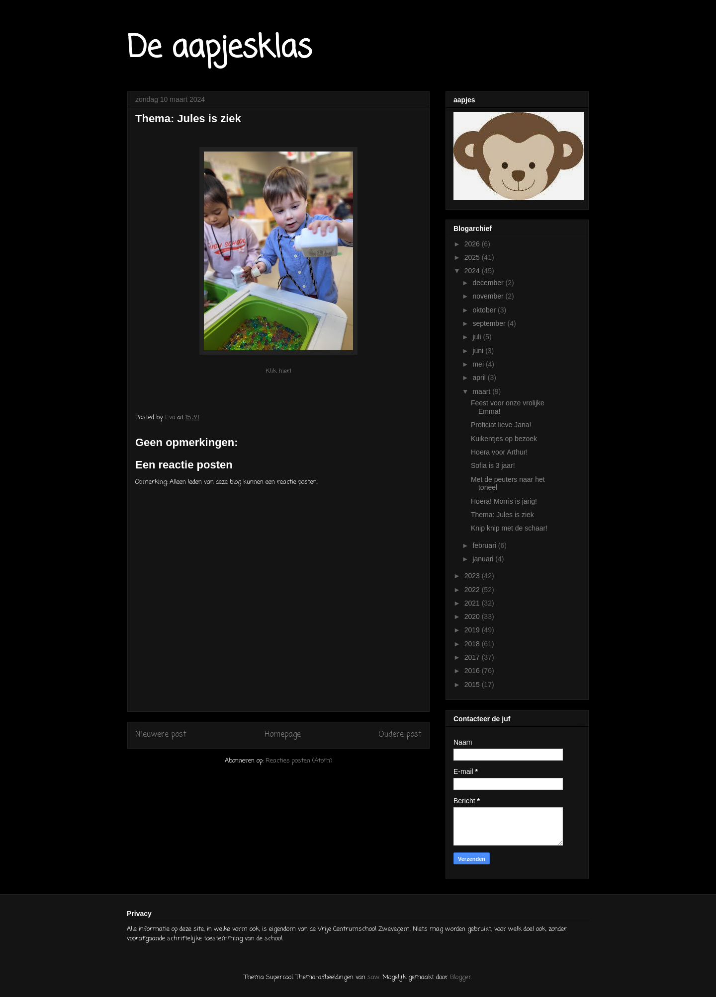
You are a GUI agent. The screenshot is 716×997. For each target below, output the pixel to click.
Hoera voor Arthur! (499, 452)
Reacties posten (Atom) (299, 761)
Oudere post (400, 735)
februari (485, 545)
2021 (473, 603)
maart (482, 391)
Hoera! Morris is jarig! (504, 501)
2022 (473, 590)
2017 (473, 657)
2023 (473, 576)
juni (478, 351)
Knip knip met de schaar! (509, 528)
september (489, 323)
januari (483, 559)
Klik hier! (278, 371)
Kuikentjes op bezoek (504, 439)
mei (478, 364)
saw (373, 977)
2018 (473, 644)
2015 (473, 685)
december (488, 283)
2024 (473, 271)
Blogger (460, 977)
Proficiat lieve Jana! (501, 425)
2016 (473, 671)
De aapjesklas (219, 48)
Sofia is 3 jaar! (493, 465)
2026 (473, 244)
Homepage (283, 735)
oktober (485, 310)
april (479, 378)
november (488, 296)
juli (477, 337)
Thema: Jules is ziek (502, 515)
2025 (473, 257)
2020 (473, 616)
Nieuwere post (160, 735)
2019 (473, 630)
